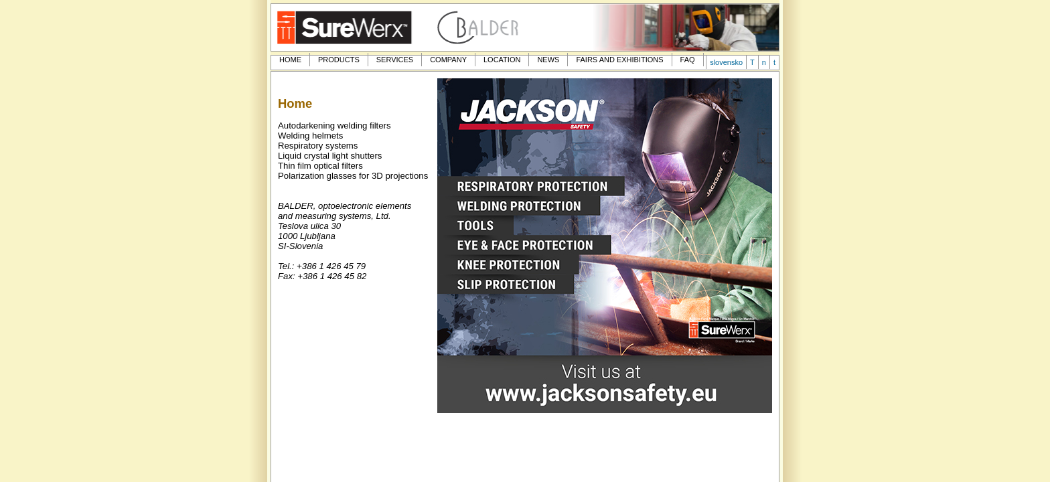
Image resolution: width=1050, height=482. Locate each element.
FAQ (687, 60)
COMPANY (448, 60)
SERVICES (394, 60)
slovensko (726, 62)
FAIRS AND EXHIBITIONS (619, 60)
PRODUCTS (339, 60)
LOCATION (501, 60)
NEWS (548, 60)
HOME (290, 60)
